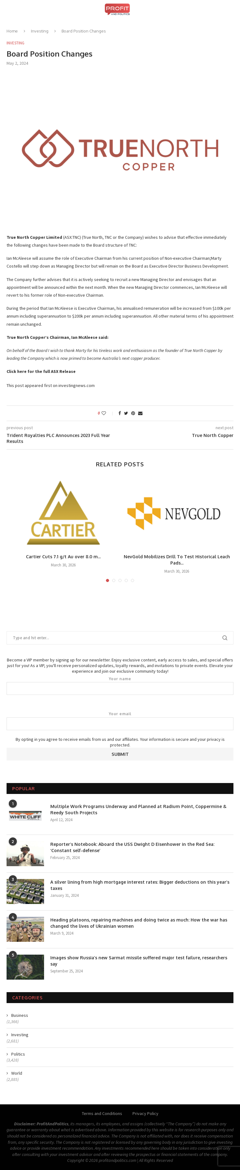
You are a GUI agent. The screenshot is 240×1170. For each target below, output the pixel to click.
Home (12, 30)
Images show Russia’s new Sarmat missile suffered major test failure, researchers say (138, 961)
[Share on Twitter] (126, 413)
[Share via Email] (140, 413)
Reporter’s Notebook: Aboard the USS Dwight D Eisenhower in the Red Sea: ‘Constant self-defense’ (132, 847)
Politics (18, 1054)
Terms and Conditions (102, 1113)
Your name (120, 685)
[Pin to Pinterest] (133, 413)
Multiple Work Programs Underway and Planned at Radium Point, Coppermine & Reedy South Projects (138, 809)
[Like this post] (108, 413)
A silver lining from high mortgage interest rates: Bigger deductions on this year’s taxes (139, 885)
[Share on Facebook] (119, 413)
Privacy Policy (145, 1113)
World (16, 1073)
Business (19, 1015)
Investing (39, 30)
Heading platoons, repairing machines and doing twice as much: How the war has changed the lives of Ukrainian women (138, 923)
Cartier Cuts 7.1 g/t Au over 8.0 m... (63, 556)
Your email (120, 720)
